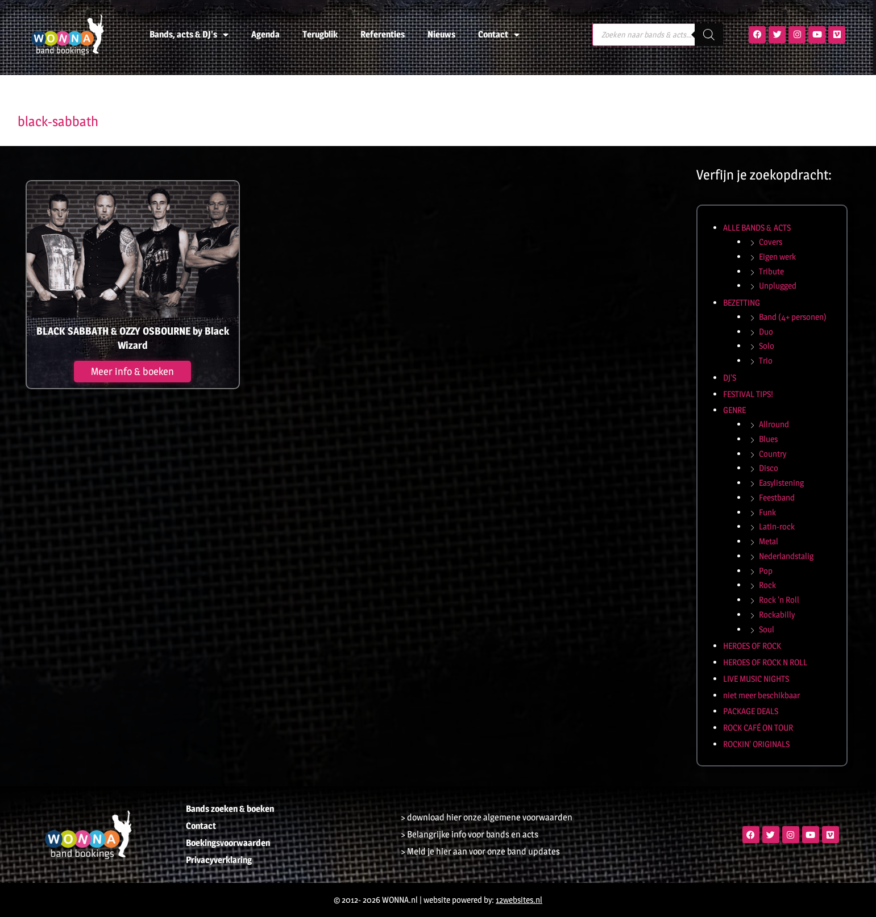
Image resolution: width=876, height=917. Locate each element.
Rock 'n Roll (779, 599)
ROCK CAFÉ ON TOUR (758, 727)
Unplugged (777, 285)
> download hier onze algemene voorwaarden (486, 817)
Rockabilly (777, 614)
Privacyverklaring (219, 860)
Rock (767, 585)
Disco (768, 467)
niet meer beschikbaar (761, 695)
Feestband (777, 497)
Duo (766, 331)
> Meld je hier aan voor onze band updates (480, 851)
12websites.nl (519, 899)
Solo (766, 345)
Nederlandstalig (786, 556)
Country (772, 453)
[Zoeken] (709, 34)
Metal (768, 541)
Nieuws (441, 34)
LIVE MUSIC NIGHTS (756, 678)
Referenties (382, 34)
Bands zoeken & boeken (230, 808)
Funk (767, 512)
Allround (774, 424)
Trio (766, 360)
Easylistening (781, 482)
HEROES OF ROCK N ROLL (765, 662)
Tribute (771, 271)
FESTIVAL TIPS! (748, 394)
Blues (768, 439)
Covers (770, 241)
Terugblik (320, 34)
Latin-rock (777, 526)
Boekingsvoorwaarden (228, 842)
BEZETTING (741, 302)
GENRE (734, 410)
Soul (766, 629)
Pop (766, 570)
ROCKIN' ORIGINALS (756, 744)
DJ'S (729, 377)
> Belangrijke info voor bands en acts (469, 834)
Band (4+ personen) (793, 316)
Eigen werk (777, 256)
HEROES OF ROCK (752, 645)
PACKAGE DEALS (750, 711)
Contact (499, 34)
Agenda (265, 34)
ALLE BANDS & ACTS (757, 227)
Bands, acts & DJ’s (189, 34)
